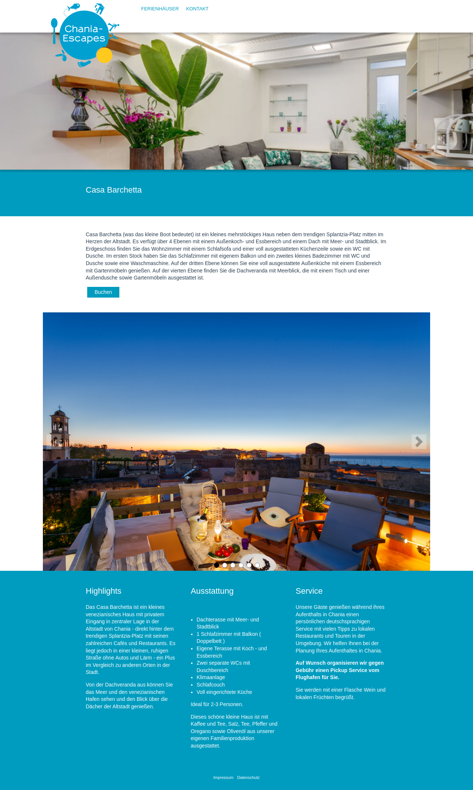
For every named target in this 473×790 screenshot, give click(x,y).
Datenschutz (248, 777)
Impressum (223, 777)
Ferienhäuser (160, 8)
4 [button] (240, 565)
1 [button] (216, 565)
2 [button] (224, 565)
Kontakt (197, 8)
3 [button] (232, 565)
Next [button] (419, 441)
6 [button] (257, 565)
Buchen (103, 292)
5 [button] (248, 565)
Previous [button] (54, 441)
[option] (236, 441)
